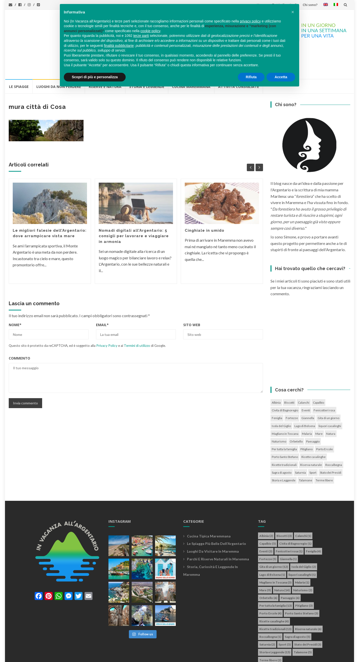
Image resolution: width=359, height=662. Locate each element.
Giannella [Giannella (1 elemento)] (307, 390)
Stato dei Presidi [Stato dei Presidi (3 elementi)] (330, 444)
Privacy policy (139, 655)
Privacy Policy (106, 317)
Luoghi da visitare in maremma (213, 523)
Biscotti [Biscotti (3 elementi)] (289, 374)
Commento (19, 330)
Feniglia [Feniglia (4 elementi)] (277, 390)
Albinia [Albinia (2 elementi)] (276, 374)
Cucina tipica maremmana (209, 508)
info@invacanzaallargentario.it (99, 655)
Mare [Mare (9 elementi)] (319, 405)
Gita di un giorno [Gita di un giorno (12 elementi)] (328, 390)
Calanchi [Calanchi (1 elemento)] (303, 374)
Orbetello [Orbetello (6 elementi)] (296, 413)
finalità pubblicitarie (119, 46)
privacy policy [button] (250, 21)
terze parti (141, 36)
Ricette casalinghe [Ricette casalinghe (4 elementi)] (313, 429)
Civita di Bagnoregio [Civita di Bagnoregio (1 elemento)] (285, 382)
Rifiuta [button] (251, 77)
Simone (204, 655)
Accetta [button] (280, 77)
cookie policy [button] (150, 31)
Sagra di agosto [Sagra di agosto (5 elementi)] (281, 444)
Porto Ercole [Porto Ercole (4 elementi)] (324, 421)
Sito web (191, 296)
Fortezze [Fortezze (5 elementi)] (292, 390)
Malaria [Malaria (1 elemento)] (307, 405)
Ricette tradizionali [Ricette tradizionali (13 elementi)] (284, 437)
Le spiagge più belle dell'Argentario (216, 515)
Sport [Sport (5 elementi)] (312, 444)
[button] (293, 12)
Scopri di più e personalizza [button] (95, 77)
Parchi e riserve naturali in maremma (218, 531)
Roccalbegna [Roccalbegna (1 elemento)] (333, 437)
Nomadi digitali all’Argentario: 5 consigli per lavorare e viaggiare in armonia (134, 208)
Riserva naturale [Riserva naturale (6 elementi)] (311, 437)
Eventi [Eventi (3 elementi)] (306, 382)
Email (102, 296)
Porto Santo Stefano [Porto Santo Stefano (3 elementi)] (285, 429)
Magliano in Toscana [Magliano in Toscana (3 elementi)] (285, 405)
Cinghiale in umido (204, 202)
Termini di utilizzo (137, 317)
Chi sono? (310, 4)
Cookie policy (164, 655)
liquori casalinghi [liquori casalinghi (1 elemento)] (330, 398)
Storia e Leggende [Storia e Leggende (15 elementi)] (283, 452)
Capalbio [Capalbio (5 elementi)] (318, 374)
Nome (15, 296)
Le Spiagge (19, 58)
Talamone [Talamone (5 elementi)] (305, 452)
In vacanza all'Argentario (40, 655)
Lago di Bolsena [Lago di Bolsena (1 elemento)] (304, 398)
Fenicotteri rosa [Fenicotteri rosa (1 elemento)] (324, 382)
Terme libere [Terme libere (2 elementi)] (324, 452)
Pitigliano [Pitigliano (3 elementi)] (306, 421)
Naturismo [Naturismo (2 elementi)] (279, 413)
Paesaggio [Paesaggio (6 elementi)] (313, 413)
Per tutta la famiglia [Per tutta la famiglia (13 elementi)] (284, 421)
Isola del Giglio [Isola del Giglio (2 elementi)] (281, 398)
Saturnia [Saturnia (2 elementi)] (300, 444)
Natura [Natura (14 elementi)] (330, 405)
